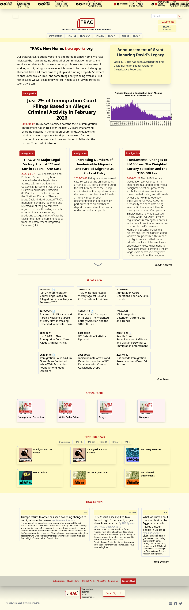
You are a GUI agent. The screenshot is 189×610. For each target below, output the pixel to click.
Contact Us (113, 581)
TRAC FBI (71, 35)
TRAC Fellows (73, 581)
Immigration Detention (31, 417)
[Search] (164, 16)
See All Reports (163, 265)
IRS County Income (97, 472)
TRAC (136, 35)
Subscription (58, 581)
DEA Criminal (40, 472)
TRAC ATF (113, 35)
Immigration (65, 442)
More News (162, 379)
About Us (101, 581)
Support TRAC (128, 581)
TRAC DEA (85, 35)
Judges (125, 35)
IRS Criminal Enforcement (147, 474)
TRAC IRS (99, 35)
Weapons (144, 417)
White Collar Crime (69, 417)
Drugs (102, 417)
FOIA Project (167, 21)
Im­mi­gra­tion (55, 35)
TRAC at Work (161, 562)
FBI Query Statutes (150, 449)
